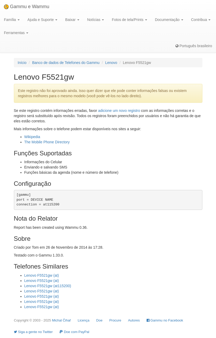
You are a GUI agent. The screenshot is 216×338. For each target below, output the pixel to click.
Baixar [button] (72, 20)
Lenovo (111, 63)
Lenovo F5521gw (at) (41, 275)
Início (22, 63)
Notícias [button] (95, 20)
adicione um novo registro (119, 110)
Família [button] (12, 20)
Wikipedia (32, 137)
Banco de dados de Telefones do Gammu (65, 63)
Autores (134, 320)
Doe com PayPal (74, 332)
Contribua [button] (201, 20)
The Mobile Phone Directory (47, 142)
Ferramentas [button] (16, 33)
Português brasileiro (193, 46)
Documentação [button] (169, 20)
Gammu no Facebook (165, 320)
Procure (115, 320)
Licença (84, 320)
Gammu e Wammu (26, 6)
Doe (99, 320)
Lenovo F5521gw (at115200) (47, 286)
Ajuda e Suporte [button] (42, 20)
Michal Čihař (61, 320)
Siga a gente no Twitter (33, 332)
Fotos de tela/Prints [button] (129, 20)
